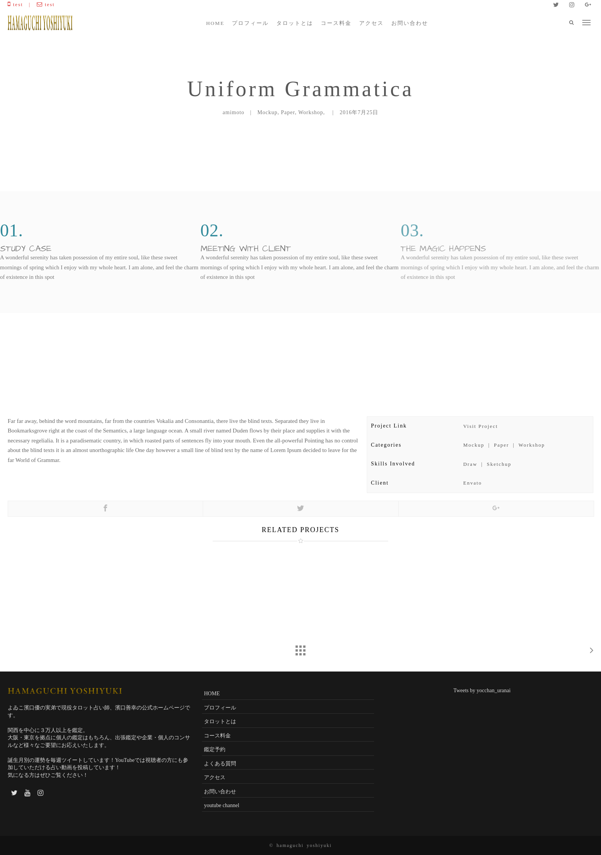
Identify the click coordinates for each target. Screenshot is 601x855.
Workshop (532, 445)
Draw (470, 464)
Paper (501, 445)
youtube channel (221, 805)
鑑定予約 (214, 749)
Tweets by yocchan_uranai (482, 690)
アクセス (371, 23)
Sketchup (499, 464)
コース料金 (336, 23)
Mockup (473, 445)
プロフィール (250, 23)
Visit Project (480, 426)
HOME (215, 23)
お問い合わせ (409, 23)
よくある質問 (220, 764)
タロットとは (294, 23)
